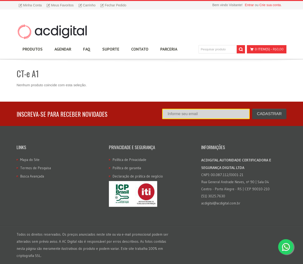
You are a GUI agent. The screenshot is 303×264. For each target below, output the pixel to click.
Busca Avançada (32, 176)
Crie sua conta (270, 5)
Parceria (168, 49)
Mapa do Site (30, 159)
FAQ (86, 49)
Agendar (62, 49)
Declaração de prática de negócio (137, 176)
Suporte (110, 49)
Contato (139, 49)
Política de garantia (126, 168)
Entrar (249, 5)
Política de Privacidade (129, 159)
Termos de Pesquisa (35, 168)
